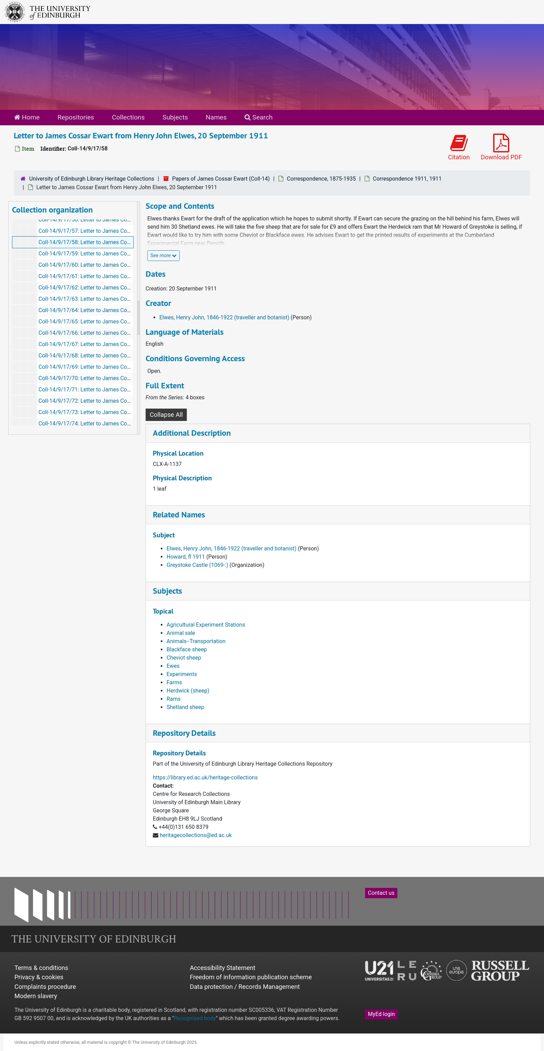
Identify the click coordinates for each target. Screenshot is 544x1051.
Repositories (75, 117)
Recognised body (195, 1018)
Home (26, 117)
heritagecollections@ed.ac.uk (196, 835)
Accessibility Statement (223, 967)
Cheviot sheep (184, 657)
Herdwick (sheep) (188, 690)
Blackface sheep (187, 649)
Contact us (381, 893)
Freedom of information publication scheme (251, 977)
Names (216, 117)
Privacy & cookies (39, 977)
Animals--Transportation (196, 641)
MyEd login (381, 1014)
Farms (174, 682)
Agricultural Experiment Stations (206, 624)
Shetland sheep (185, 707)
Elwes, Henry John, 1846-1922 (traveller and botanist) (224, 317)
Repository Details (184, 733)
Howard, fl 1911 (186, 556)
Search (259, 117)
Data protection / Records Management (245, 986)
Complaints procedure (45, 986)
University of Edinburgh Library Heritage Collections (91, 178)
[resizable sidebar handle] (138, 318)
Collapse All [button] (166, 414)
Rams (174, 699)
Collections (128, 117)
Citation (459, 147)
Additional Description (192, 432)
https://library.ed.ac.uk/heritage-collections (205, 777)
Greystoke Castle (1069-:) (197, 565)
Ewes (173, 666)
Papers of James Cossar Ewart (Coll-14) (221, 178)
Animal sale (181, 633)
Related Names (179, 514)
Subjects (175, 117)
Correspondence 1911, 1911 (407, 178)
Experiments (182, 674)
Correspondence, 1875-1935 (321, 178)
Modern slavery (35, 995)
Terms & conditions (41, 967)
